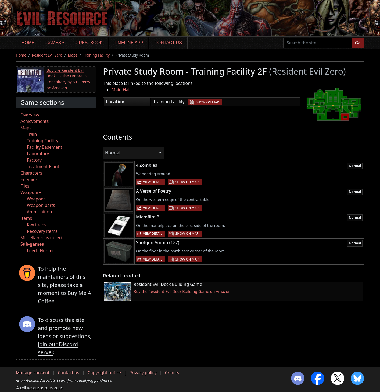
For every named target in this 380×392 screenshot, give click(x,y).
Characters (31, 173)
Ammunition (39, 212)
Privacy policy (142, 373)
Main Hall (121, 90)
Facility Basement (44, 147)
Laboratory (38, 154)
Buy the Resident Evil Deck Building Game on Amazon (182, 291)
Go (358, 43)
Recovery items (42, 231)
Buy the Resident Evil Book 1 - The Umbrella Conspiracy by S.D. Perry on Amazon (68, 79)
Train (32, 134)
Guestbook (89, 42)
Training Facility (96, 55)
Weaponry (30, 192)
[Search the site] (317, 43)
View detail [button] (152, 182)
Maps (72, 55)
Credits (172, 373)
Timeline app (128, 42)
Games (53, 42)
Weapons (36, 199)
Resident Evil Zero (47, 55)
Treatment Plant (43, 166)
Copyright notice (104, 373)
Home (27, 42)
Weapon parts (41, 205)
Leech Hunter (40, 251)
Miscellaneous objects (42, 238)
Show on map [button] (207, 102)
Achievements (34, 121)
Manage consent (32, 373)
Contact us (168, 42)
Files (24, 186)
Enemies (29, 179)
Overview (29, 115)
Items (26, 218)
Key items (36, 225)
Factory (34, 160)
